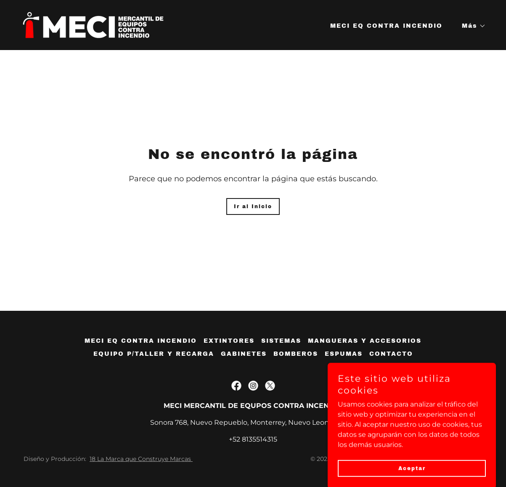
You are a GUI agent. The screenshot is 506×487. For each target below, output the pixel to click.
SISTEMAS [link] (281, 341)
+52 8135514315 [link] (253, 439)
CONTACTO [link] (391, 354)
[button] (471, 26)
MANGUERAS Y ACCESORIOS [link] (364, 341)
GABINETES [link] (244, 354)
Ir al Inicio (253, 206)
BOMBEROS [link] (295, 354)
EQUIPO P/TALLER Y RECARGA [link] (153, 354)
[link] (93, 25)
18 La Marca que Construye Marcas (141, 459)
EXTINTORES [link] (229, 341)
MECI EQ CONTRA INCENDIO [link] (386, 26)
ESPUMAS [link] (344, 354)
